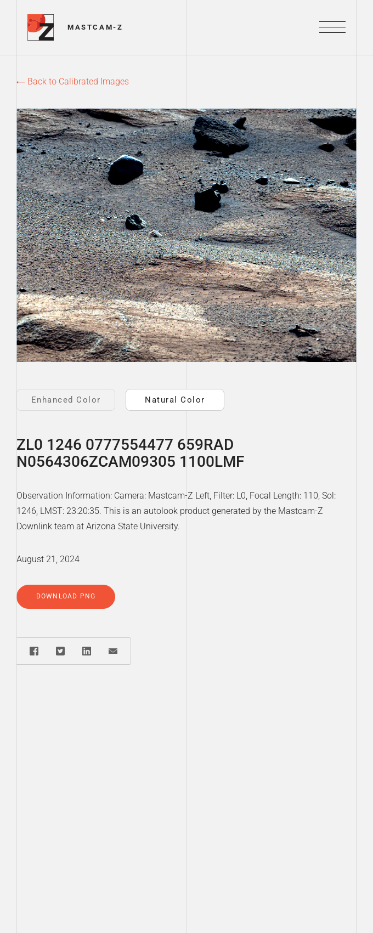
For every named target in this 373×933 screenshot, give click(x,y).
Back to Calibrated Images (72, 81)
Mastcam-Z (95, 27)
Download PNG (65, 596)
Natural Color (175, 400)
